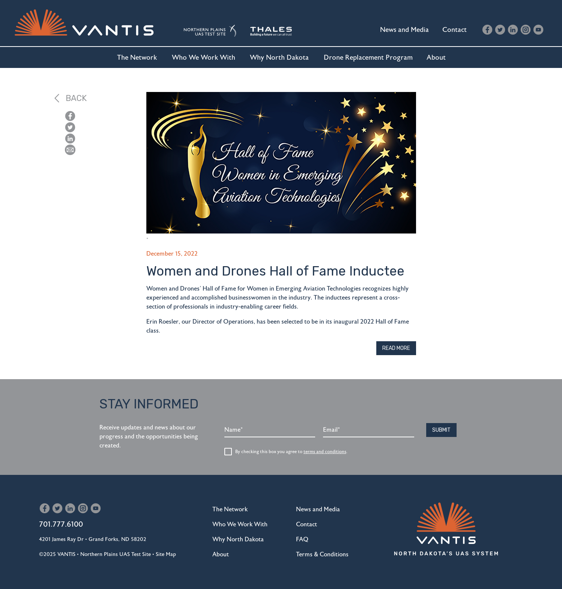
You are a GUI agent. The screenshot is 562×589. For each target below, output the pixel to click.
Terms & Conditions (322, 554)
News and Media (404, 30)
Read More (396, 348)
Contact (454, 30)
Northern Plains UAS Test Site (115, 554)
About (436, 57)
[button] (70, 149)
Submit (441, 430)
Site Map (166, 554)
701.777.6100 (61, 524)
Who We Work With (203, 57)
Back (70, 98)
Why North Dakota (279, 57)
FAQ (302, 539)
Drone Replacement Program (368, 57)
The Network (137, 57)
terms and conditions (325, 451)
